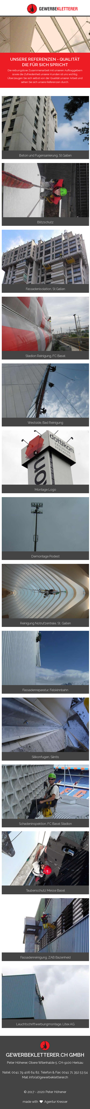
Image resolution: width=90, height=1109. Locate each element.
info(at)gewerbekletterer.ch (48, 1077)
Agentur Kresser (55, 1102)
